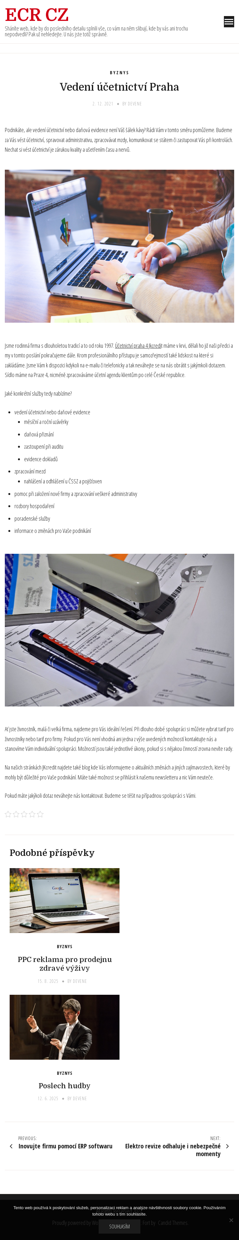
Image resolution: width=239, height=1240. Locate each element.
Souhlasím (119, 1226)
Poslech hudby (65, 1086)
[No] (231, 1220)
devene (135, 104)
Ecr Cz (37, 15)
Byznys (119, 72)
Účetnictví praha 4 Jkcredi (138, 345)
